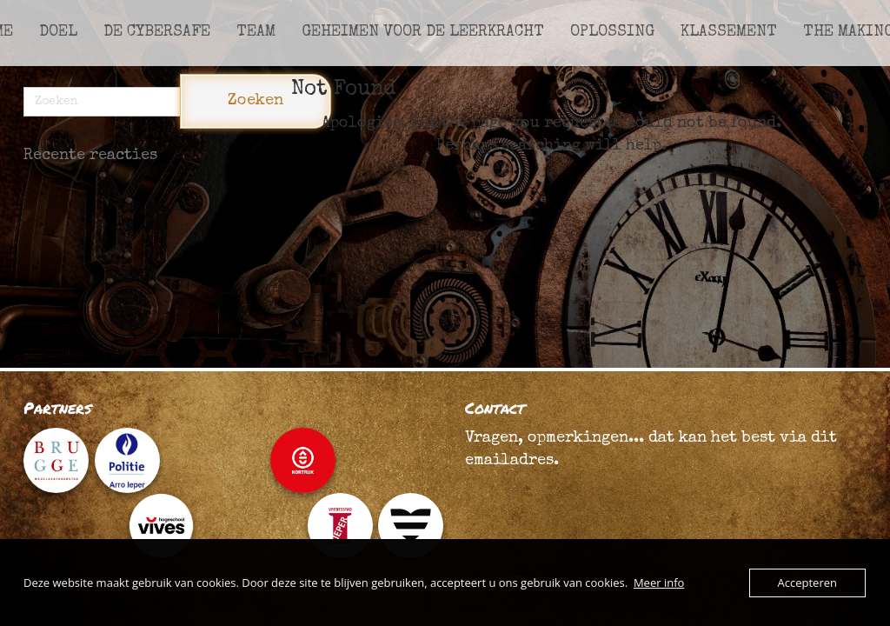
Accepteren (807, 582)
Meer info (659, 582)
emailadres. (512, 461)
